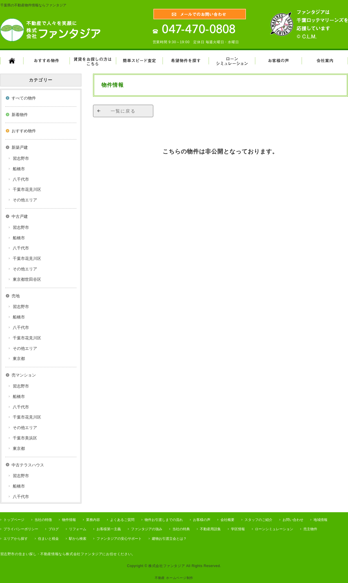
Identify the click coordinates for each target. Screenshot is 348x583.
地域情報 (320, 520)
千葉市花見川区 (27, 189)
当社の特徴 (43, 520)
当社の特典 (181, 529)
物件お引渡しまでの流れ (164, 520)
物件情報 (69, 520)
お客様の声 (201, 520)
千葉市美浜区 (25, 438)
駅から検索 (77, 539)
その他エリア (25, 200)
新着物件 (20, 114)
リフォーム (77, 529)
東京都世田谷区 (27, 279)
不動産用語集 (210, 529)
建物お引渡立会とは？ (169, 539)
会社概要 (227, 520)
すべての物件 (24, 98)
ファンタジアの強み (146, 529)
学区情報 (238, 529)
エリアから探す (15, 539)
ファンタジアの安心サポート (119, 539)
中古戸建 (20, 216)
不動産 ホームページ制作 (174, 578)
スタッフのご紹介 (258, 520)
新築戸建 (20, 147)
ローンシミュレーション (274, 529)
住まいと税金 (48, 539)
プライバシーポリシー (20, 529)
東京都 (19, 358)
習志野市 (21, 158)
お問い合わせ (293, 520)
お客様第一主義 (108, 529)
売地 (16, 296)
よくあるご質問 (122, 520)
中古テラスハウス (28, 465)
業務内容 (93, 520)
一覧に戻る (123, 110)
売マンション (24, 375)
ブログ (53, 529)
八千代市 (21, 179)
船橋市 (19, 168)
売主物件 (310, 529)
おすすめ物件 (24, 130)
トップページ (13, 520)
